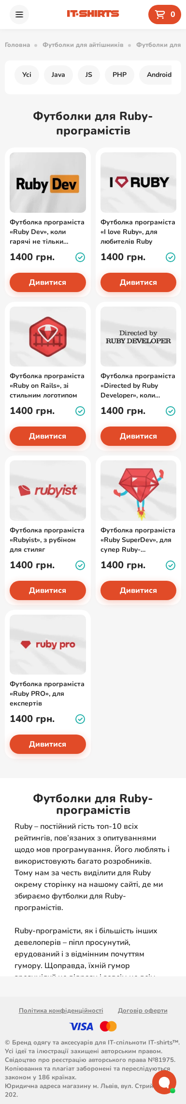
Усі (26, 74)
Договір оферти (143, 1010)
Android (159, 74)
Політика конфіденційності (61, 1010)
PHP (120, 74)
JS (89, 74)
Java (58, 74)
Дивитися (47, 282)
